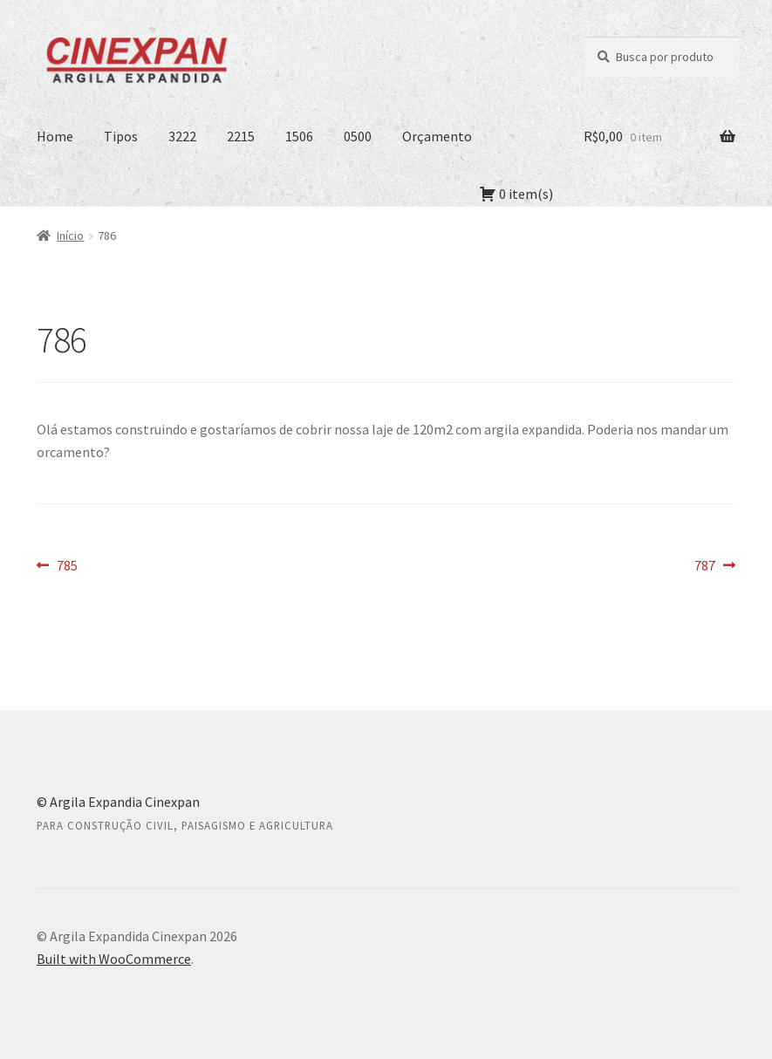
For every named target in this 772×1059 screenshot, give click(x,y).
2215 (241, 136)
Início (70, 235)
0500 (358, 136)
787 (714, 566)
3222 (182, 136)
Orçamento (437, 136)
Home (55, 136)
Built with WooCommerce (114, 958)
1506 (299, 136)
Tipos (121, 136)
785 (67, 566)
